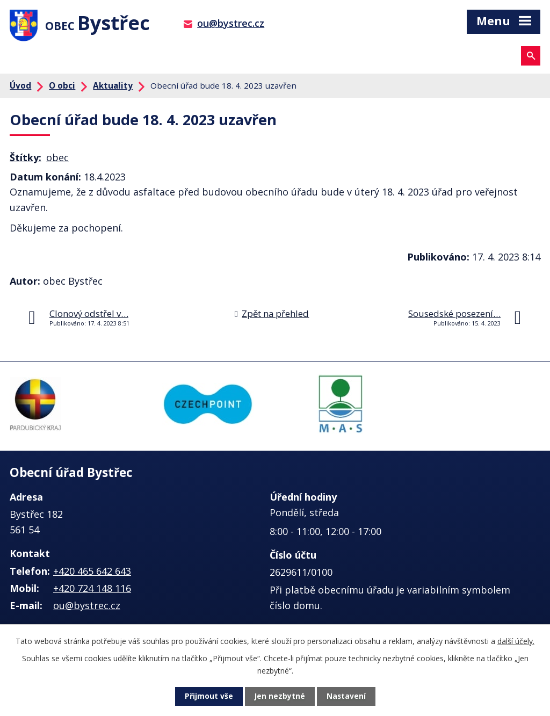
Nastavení (346, 696)
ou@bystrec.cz (230, 23)
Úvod (20, 87)
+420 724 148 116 (92, 590)
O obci (62, 87)
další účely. (515, 640)
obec (57, 159)
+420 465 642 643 (92, 572)
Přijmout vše (208, 696)
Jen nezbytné (279, 696)
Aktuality (113, 87)
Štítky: (25, 159)
